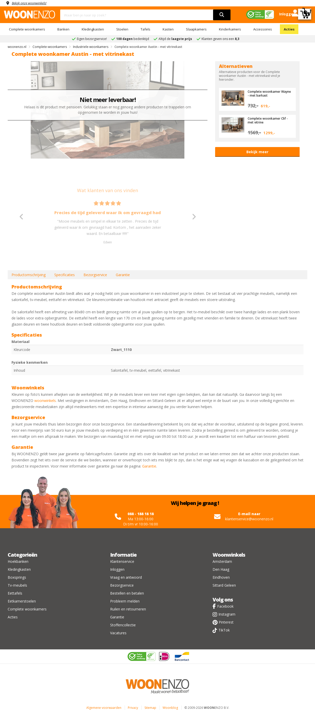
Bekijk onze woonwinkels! (32, 3)
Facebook (225, 606)
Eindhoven (221, 577)
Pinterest (226, 622)
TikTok (224, 630)
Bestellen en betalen (127, 593)
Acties (289, 29)
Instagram (226, 614)
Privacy (133, 707)
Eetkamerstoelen (22, 601)
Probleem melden (125, 601)
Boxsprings (17, 577)
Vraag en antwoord (126, 577)
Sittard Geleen (224, 585)
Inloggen (117, 569)
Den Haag (221, 569)
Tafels (145, 29)
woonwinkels (45, 400)
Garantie (123, 274)
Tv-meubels (17, 585)
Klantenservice (122, 561)
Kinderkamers (230, 29)
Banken (63, 29)
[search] (221, 14)
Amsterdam (222, 561)
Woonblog (170, 707)
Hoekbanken (18, 561)
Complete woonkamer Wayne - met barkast (266, 93)
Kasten (168, 29)
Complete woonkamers (27, 29)
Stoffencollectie (123, 624)
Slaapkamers (196, 29)
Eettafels (15, 593)
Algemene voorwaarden (103, 707)
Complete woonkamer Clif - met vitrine (270, 120)
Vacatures (118, 632)
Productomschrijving (29, 274)
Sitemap (150, 707)
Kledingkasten (93, 29)
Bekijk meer (257, 151)
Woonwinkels (229, 554)
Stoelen (122, 29)
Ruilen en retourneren (128, 609)
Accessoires (262, 29)
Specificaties (64, 274)
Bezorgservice (95, 274)
